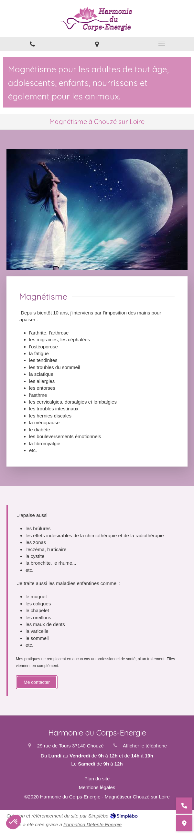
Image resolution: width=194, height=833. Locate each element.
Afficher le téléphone (145, 745)
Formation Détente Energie (92, 824)
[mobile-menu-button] (161, 43)
